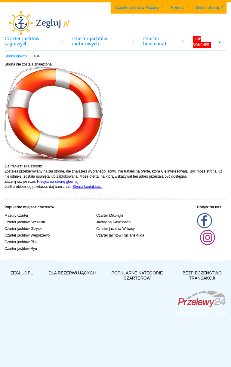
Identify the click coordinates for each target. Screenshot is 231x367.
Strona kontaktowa (87, 187)
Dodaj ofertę (207, 7)
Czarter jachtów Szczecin (25, 222)
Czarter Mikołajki (109, 215)
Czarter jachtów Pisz (21, 242)
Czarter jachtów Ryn (21, 248)
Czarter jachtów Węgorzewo (27, 235)
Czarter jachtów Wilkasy (115, 229)
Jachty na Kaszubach (113, 222)
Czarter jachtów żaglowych (22, 41)
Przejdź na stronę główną (57, 181)
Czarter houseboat (154, 41)
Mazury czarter (16, 215)
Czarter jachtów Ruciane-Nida (120, 235)
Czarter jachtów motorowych (89, 41)
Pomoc (177, 7)
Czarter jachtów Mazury (137, 7)
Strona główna (16, 56)
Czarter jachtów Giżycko (24, 229)
